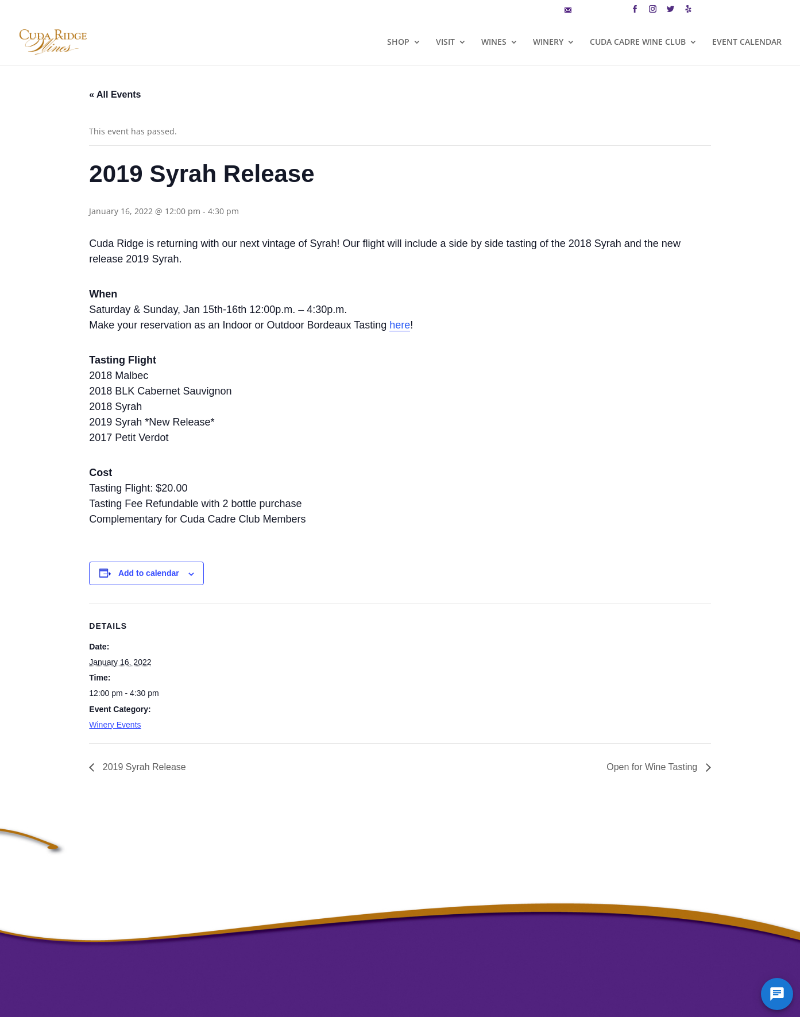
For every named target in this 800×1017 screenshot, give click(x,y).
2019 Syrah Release (142, 767)
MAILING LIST (593, 11)
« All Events (115, 94)
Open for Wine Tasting (652, 767)
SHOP (398, 42)
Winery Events (115, 724)
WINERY (548, 42)
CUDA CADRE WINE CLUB (638, 42)
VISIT (445, 42)
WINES (494, 42)
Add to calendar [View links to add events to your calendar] (148, 573)
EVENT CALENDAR (747, 42)
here (399, 325)
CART (711, 11)
